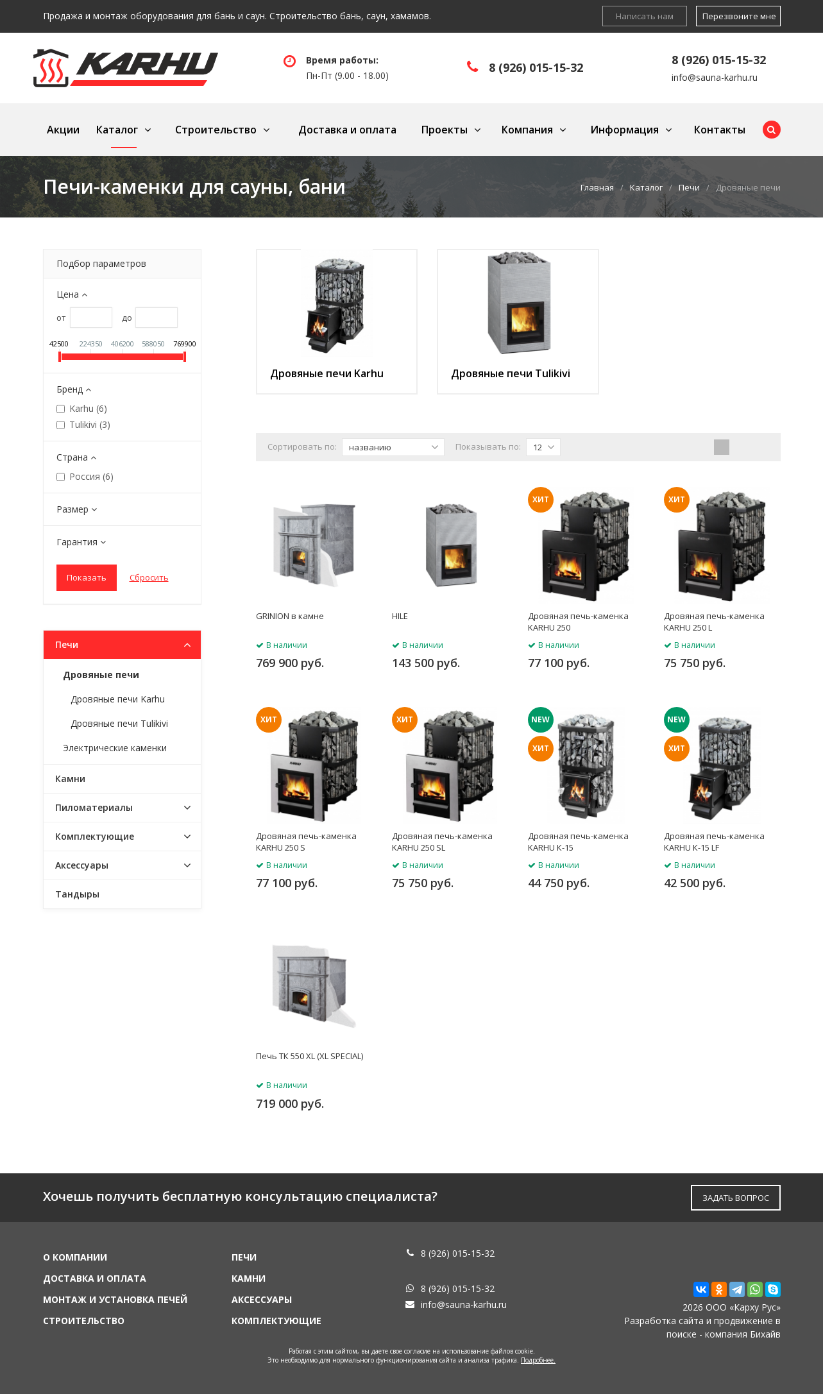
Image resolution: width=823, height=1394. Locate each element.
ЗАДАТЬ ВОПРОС (735, 1197)
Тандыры (77, 894)
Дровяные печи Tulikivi (510, 373)
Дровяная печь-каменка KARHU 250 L (714, 621)
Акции (63, 130)
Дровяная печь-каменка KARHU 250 (578, 621)
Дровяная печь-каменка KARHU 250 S (306, 841)
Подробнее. (538, 1360)
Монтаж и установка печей (115, 1299)
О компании (75, 1257)
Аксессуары (81, 865)
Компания (527, 130)
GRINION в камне (290, 616)
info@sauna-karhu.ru (715, 77)
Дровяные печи (101, 674)
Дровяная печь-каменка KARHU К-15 (578, 841)
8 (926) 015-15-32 (536, 67)
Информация (624, 130)
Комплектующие (94, 836)
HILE (400, 616)
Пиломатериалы (94, 807)
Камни (70, 778)
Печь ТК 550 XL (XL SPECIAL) (309, 1056)
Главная (597, 187)
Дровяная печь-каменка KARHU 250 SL (442, 841)
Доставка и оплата (347, 130)
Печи (689, 187)
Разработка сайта (664, 1320)
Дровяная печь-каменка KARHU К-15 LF (714, 841)
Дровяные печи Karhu (327, 373)
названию (394, 447)
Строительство (216, 130)
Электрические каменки (115, 748)
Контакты (719, 130)
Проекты (444, 130)
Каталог (117, 130)
